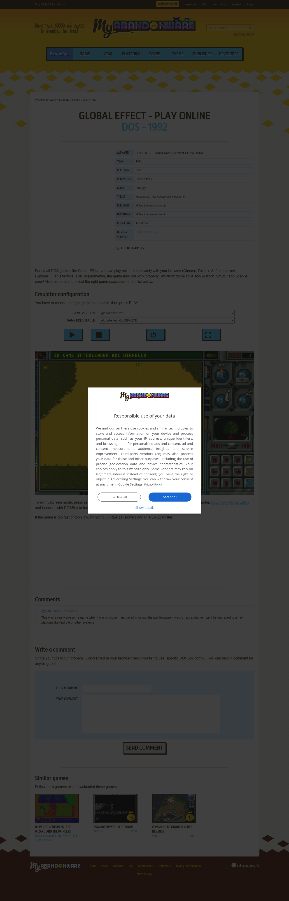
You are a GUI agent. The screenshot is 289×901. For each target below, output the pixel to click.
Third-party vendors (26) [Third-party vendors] (140, 454)
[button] (144, 507)
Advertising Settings (126, 479)
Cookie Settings (130, 484)
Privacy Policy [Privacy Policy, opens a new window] (154, 484)
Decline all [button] (119, 497)
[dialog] (144, 450)
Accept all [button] (170, 497)
